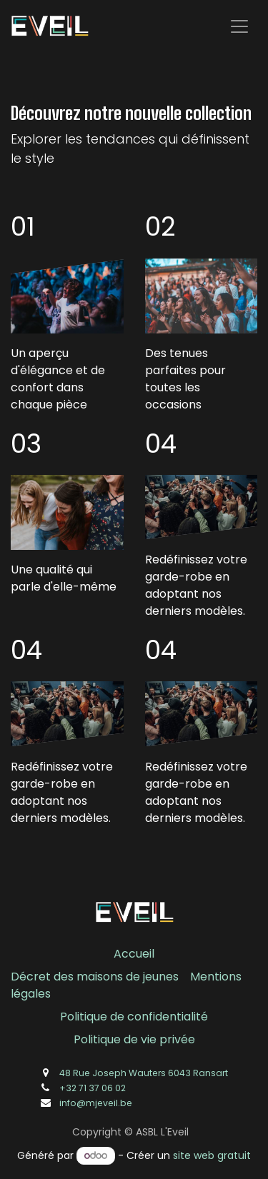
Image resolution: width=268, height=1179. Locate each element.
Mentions (216, 976)
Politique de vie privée (134, 1039)
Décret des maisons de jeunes (95, 976)
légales (31, 993)
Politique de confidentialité (134, 1016)
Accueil (134, 953)
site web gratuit (212, 1155)
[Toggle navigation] (239, 25)
